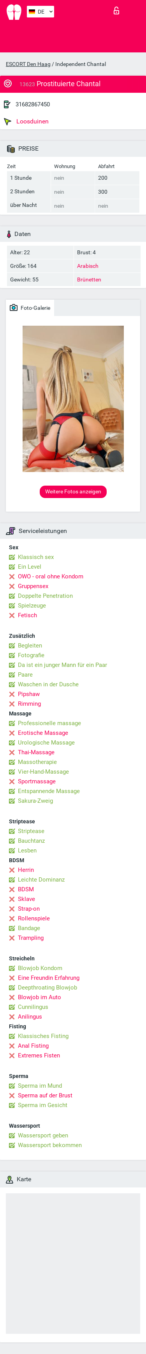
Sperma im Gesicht (42, 1105)
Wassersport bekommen (50, 1145)
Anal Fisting (33, 1045)
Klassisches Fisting (43, 1036)
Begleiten (30, 645)
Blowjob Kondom (40, 968)
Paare (25, 674)
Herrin (26, 869)
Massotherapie (37, 762)
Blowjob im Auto (39, 997)
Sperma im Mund (40, 1085)
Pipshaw (29, 694)
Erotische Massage (43, 732)
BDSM (26, 889)
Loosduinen (26, 121)
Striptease (31, 831)
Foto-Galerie (30, 307)
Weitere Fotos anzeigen (73, 491)
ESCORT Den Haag (28, 64)
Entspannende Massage (49, 791)
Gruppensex (33, 586)
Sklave (26, 899)
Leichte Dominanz (41, 879)
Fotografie (31, 655)
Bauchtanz (31, 840)
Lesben (27, 850)
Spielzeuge (32, 605)
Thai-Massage (36, 752)
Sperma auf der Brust (45, 1095)
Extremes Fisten (39, 1055)
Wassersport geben (43, 1135)
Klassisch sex (36, 557)
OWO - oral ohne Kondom (50, 576)
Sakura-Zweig (35, 800)
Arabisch (88, 266)
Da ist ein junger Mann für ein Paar (62, 664)
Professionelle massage (49, 723)
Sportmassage (37, 781)
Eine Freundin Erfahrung (48, 977)
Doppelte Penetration (45, 595)
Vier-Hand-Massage (43, 771)
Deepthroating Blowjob (47, 987)
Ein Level (29, 566)
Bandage (29, 928)
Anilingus (30, 1016)
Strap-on (29, 908)
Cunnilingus (33, 1006)
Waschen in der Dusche (48, 684)
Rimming (29, 703)
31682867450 (33, 104)
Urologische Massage (46, 742)
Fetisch (27, 615)
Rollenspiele (34, 918)
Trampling (31, 937)
